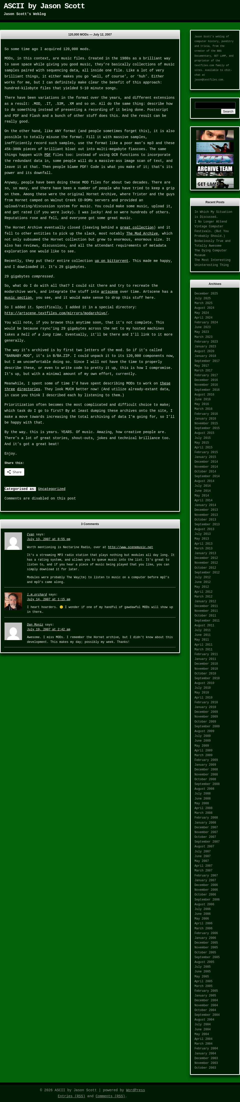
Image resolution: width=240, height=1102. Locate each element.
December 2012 (206, 558)
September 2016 (207, 390)
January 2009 (205, 765)
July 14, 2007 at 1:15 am (48, 599)
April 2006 (203, 923)
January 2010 (205, 707)
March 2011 (203, 649)
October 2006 (205, 894)
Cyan (30, 534)
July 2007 (202, 851)
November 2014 (206, 467)
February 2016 (206, 414)
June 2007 (202, 856)
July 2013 (202, 534)
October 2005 (205, 952)
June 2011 (202, 635)
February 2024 (206, 322)
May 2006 (201, 919)
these (165, 383)
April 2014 (203, 500)
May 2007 (201, 861)
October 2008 (205, 779)
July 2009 (202, 736)
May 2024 (201, 313)
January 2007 (205, 880)
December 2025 (206, 293)
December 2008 (206, 769)
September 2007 (207, 842)
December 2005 (206, 943)
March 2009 (203, 755)
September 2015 (207, 428)
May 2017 (201, 366)
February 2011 (206, 654)
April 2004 (203, 1039)
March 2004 (203, 1044)
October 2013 (205, 520)
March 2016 (203, 409)
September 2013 (207, 524)
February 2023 (206, 342)
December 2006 (206, 885)
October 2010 (205, 673)
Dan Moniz (35, 625)
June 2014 (202, 491)
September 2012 (207, 572)
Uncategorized (51, 489)
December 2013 (206, 510)
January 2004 (205, 1053)
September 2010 (207, 678)
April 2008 (203, 808)
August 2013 (204, 529)
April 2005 (203, 981)
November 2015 (206, 423)
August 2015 (204, 433)
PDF (47, 155)
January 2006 (205, 938)
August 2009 (204, 731)
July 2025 (202, 298)
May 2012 (201, 587)
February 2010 (206, 702)
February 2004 (206, 1048)
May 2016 (201, 404)
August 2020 (204, 351)
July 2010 (202, 688)
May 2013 (201, 539)
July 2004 (202, 1024)
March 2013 (203, 548)
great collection (137, 228)
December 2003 (206, 1058)
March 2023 (203, 337)
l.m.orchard (37, 594)
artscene (109, 292)
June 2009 (202, 741)
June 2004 (202, 1029)
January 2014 (205, 505)
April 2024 (203, 318)
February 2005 (206, 991)
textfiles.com (204, 65)
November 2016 (206, 385)
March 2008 (203, 813)
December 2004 (206, 1000)
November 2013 (206, 515)
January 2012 (205, 601)
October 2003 (205, 1068)
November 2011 (206, 611)
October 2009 (205, 722)
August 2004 (204, 1020)
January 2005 (205, 995)
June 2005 (202, 971)
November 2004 (206, 1005)
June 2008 (202, 798)
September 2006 (207, 899)
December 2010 (206, 664)
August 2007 (204, 846)
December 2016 (206, 380)
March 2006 (203, 928)
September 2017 (207, 361)
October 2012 (205, 568)
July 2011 (202, 630)
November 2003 (206, 1063)
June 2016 (202, 399)
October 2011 (205, 616)
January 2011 (205, 659)
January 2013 (205, 553)
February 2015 (206, 452)
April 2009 (203, 750)
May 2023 (201, 332)
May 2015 (201, 443)
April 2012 (203, 592)
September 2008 (207, 784)
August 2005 (204, 962)
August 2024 (204, 308)
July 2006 (202, 909)
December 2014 (206, 462)
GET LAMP (220, 56)
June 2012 (202, 582)
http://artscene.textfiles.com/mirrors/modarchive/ (56, 313)
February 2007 (206, 875)
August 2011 (204, 625)
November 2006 (206, 890)
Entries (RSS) (71, 1096)
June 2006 (202, 914)
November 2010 (206, 669)
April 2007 (203, 866)
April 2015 (203, 447)
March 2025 (203, 303)
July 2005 (202, 967)
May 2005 (201, 976)
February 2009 (206, 760)
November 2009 (206, 717)
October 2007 (205, 837)
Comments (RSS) (110, 1096)
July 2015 (202, 438)
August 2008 (204, 789)
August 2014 (204, 481)
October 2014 (205, 471)
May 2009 (201, 746)
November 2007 (206, 832)
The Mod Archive (142, 234)
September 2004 (207, 1015)
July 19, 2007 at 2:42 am (48, 629)
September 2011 (207, 621)
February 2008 (206, 818)
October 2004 (205, 1010)
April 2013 (203, 544)
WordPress (135, 1090)
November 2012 (206, 563)
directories (28, 389)
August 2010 (204, 683)
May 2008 (201, 803)
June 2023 (202, 327)
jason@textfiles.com (208, 79)
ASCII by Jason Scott (44, 6)
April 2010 (203, 697)
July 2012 (202, 577)
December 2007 (206, 827)
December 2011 (206, 606)
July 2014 (202, 486)
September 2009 (207, 726)
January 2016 (205, 419)
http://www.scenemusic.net (130, 547)
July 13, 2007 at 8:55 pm (48, 539)
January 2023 (205, 346)
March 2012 (203, 596)
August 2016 (204, 394)
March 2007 (203, 870)
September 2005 (207, 957)
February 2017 (206, 375)
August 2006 (204, 904)
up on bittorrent (111, 261)
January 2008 (205, 823)
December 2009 (206, 712)
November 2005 (206, 947)
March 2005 (203, 986)
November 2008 (206, 774)
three (9, 389)
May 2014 (201, 495)
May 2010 (201, 692)
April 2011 (203, 645)
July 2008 (202, 793)
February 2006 (206, 933)
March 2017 (203, 370)
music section (18, 298)
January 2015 (205, 457)
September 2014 (207, 476)
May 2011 (201, 640)
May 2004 (201, 1034)
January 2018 (205, 356)
